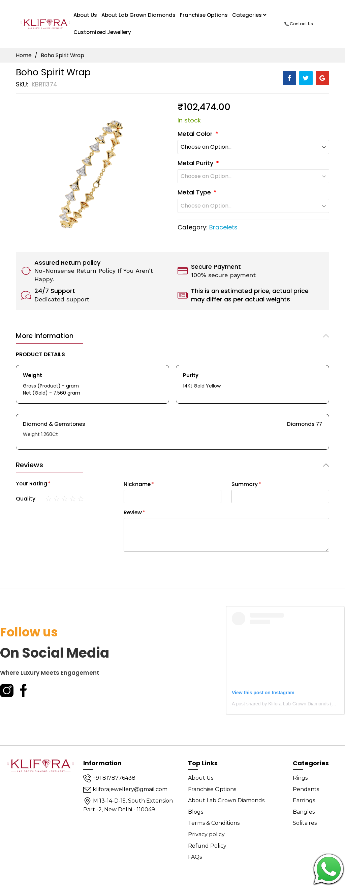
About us (85, 15)
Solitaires (305, 823)
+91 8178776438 (109, 778)
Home (24, 55)
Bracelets (223, 227)
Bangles (304, 812)
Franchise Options (204, 15)
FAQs (195, 857)
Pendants (306, 789)
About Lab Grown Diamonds (138, 15)
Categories (249, 15)
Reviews (29, 465)
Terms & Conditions (214, 823)
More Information (44, 335)
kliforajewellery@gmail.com (125, 789)
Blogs (195, 812)
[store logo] (45, 24)
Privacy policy (206, 834)
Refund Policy (207, 846)
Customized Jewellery (102, 32)
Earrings (304, 800)
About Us (200, 778)
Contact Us (298, 24)
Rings (300, 778)
